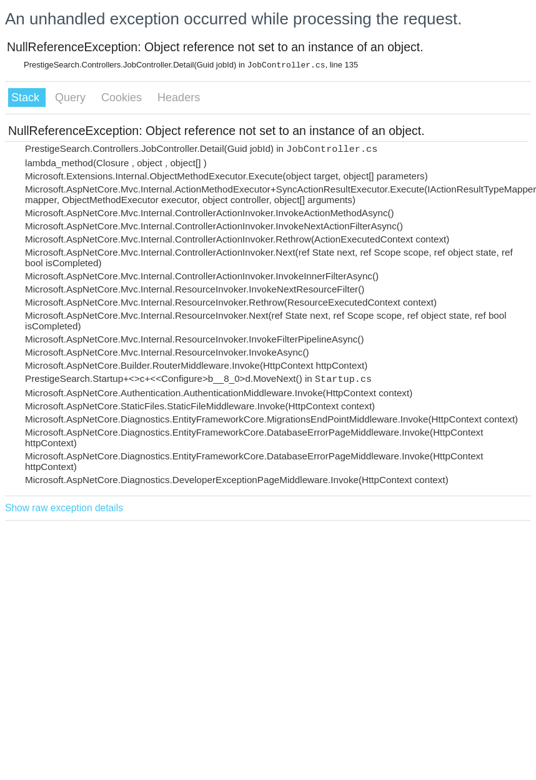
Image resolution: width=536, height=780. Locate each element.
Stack (26, 97)
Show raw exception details (64, 507)
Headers (178, 97)
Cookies (123, 97)
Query (72, 97)
